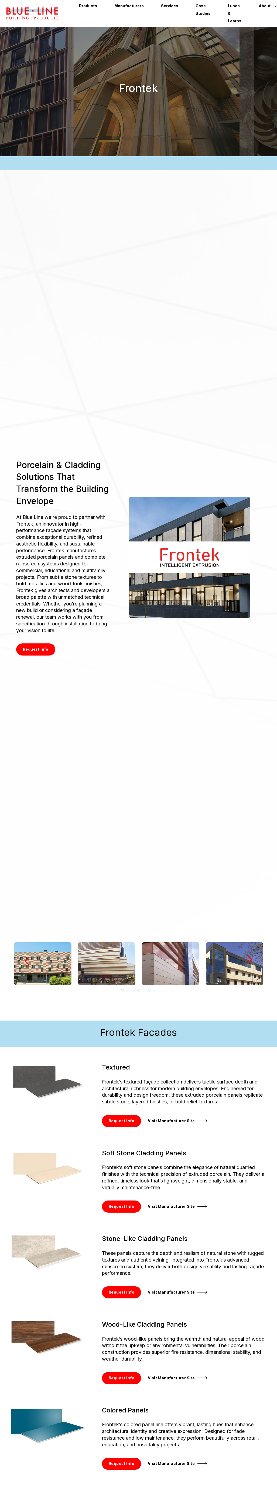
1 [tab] (122, 990)
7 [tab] (154, 990)
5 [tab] (144, 990)
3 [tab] (133, 990)
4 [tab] (138, 990)
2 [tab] (127, 990)
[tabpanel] (42, 964)
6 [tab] (149, 990)
